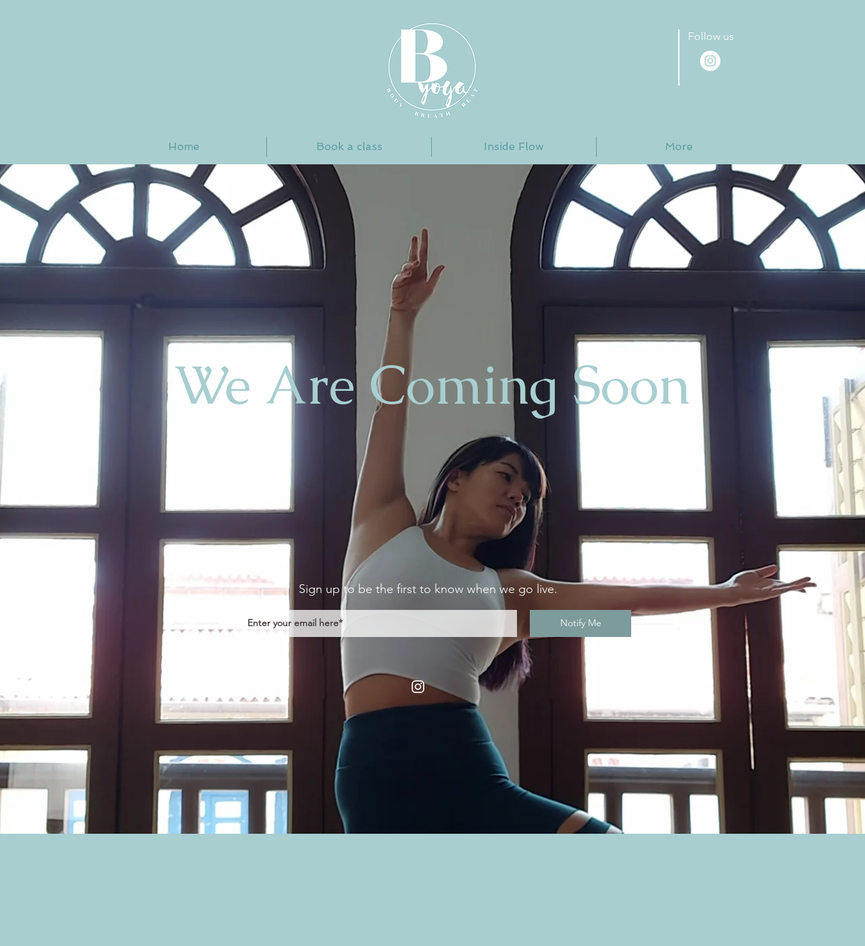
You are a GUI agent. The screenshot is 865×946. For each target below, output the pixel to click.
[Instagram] (418, 686)
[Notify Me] (580, 623)
